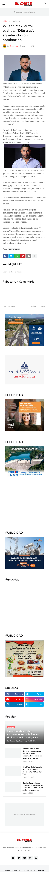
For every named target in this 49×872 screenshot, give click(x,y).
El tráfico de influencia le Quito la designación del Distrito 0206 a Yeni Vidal (32, 770)
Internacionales (15, 21)
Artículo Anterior (11, 306)
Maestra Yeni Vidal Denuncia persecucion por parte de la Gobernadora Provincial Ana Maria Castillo (32, 754)
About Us (16, 870)
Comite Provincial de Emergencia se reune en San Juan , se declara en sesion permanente (32, 787)
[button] (3, 4)
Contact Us (27, 870)
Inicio (5, 21)
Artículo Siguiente (37, 306)
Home (7, 870)
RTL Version (39, 870)
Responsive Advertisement (24, 12)
